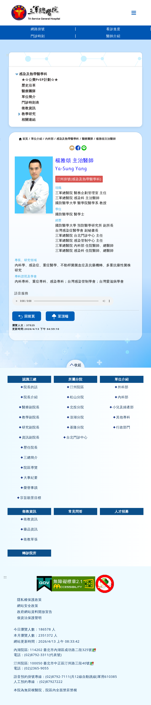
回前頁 (26, 316)
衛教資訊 (29, 108)
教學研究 (29, 114)
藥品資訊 (29, 529)
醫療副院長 (29, 407)
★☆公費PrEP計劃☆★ (40, 79)
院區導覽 (29, 467)
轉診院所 (29, 553)
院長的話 (29, 387)
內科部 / (50, 139)
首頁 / (26, 139)
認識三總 (29, 379)
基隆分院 (75, 427)
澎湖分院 (75, 417)
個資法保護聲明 (29, 617)
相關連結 (29, 119)
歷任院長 (29, 447)
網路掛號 (38, 29)
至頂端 (60, 316)
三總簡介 (29, 457)
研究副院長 (29, 427)
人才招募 (122, 511)
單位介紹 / (37, 139)
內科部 (121, 397)
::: (8, 54)
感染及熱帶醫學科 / (68, 139)
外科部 (121, 387)
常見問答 (75, 511)
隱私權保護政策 (29, 599)
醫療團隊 (29, 91)
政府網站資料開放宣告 (34, 611)
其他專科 (121, 417)
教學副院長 (29, 417)
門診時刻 (38, 36)
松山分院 (75, 397)
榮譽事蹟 (29, 487)
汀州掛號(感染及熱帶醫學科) (79, 179)
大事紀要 (29, 477)
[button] (75, 364)
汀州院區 (75, 387)
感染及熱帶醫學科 (33, 74)
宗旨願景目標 (29, 497)
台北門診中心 (75, 437)
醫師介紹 (113, 36)
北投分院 (75, 407)
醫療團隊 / (88, 139)
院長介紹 (29, 397)
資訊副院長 (29, 437)
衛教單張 (29, 539)
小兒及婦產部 (122, 407)
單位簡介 (29, 96)
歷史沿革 (29, 85)
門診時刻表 (30, 102)
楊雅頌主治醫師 (106, 139)
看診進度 (113, 29)
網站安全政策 (27, 605)
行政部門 (121, 427)
